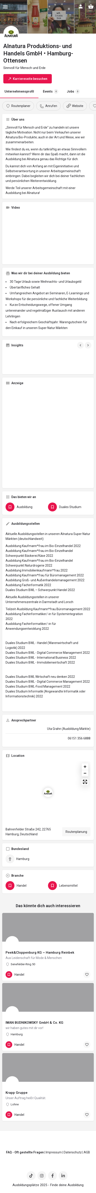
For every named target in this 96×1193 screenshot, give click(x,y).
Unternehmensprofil (19, 91)
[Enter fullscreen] (85, 782)
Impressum (54, 1152)
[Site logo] (35, 6)
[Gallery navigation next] (88, 345)
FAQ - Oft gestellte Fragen (25, 1152)
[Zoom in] (85, 766)
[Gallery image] (19, 361)
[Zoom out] (85, 773)
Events (50, 91)
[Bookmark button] (86, 974)
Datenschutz (73, 1152)
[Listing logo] (11, 33)
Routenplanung (76, 832)
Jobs (73, 91)
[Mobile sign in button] (81, 6)
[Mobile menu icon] (5, 6)
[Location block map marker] (48, 792)
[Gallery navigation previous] (81, 345)
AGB (87, 1152)
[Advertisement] (48, 437)
